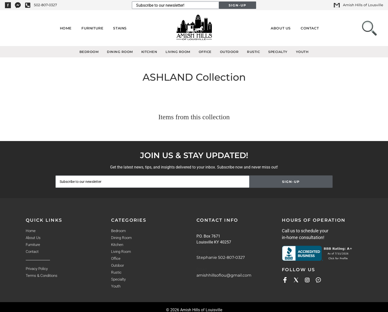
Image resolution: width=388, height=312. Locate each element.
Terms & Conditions (41, 275)
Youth (302, 52)
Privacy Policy (37, 268)
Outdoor (229, 52)
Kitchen (149, 52)
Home (66, 28)
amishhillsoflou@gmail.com (223, 275)
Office (205, 52)
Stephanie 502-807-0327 (220, 257)
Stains (120, 28)
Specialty (278, 52)
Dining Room (120, 52)
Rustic (253, 52)
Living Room (178, 52)
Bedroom (89, 52)
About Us (281, 28)
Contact (310, 28)
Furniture (92, 28)
